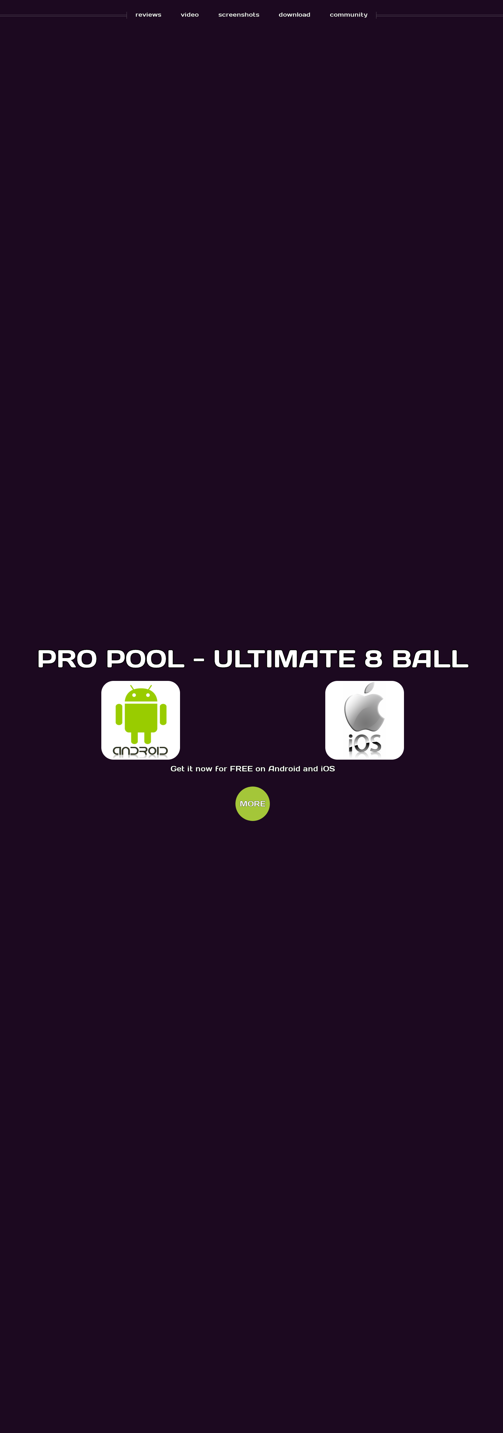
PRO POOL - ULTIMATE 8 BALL (253, 657)
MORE (253, 803)
